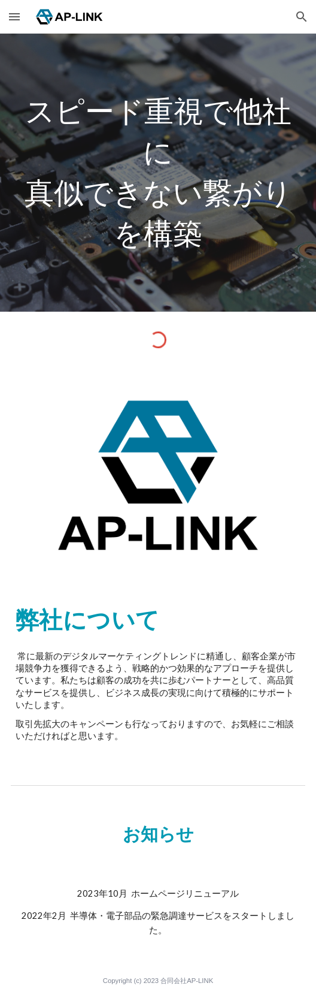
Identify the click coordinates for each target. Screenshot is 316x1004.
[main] (158, 172)
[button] (14, 16)
